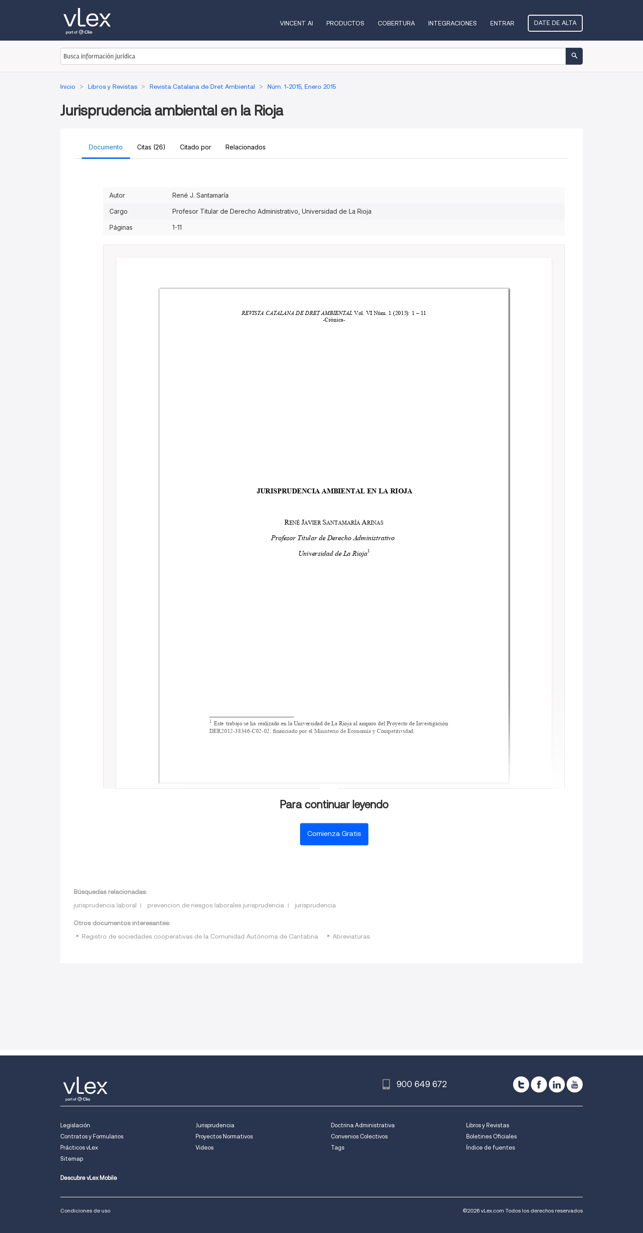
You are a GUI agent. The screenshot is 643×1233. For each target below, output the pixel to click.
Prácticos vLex (79, 1147)
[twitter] (521, 1084)
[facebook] (539, 1084)
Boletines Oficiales (491, 1136)
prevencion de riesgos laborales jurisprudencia (215, 905)
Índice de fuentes (490, 1147)
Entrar (502, 23)
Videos (204, 1147)
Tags (337, 1147)
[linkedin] (557, 1084)
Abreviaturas (351, 936)
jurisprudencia (315, 905)
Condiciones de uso (85, 1210)
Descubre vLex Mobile (88, 1178)
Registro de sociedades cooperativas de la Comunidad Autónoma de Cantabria (200, 936)
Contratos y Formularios (91, 1136)
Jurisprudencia (215, 1125)
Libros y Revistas (487, 1125)
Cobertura (396, 23)
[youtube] (575, 1084)
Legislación (75, 1125)
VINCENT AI (296, 23)
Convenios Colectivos (359, 1136)
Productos (345, 23)
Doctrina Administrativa (363, 1125)
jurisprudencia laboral (105, 905)
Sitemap (71, 1158)
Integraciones (452, 23)
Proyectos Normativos (224, 1136)
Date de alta (555, 22)
